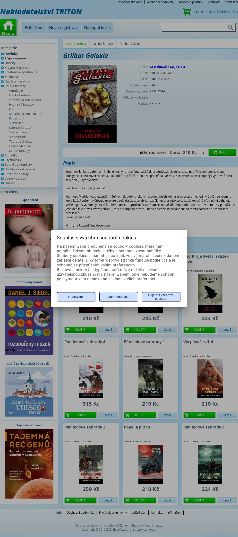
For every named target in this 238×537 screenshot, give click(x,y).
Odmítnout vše (118, 297)
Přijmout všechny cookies (160, 296)
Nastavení (75, 297)
